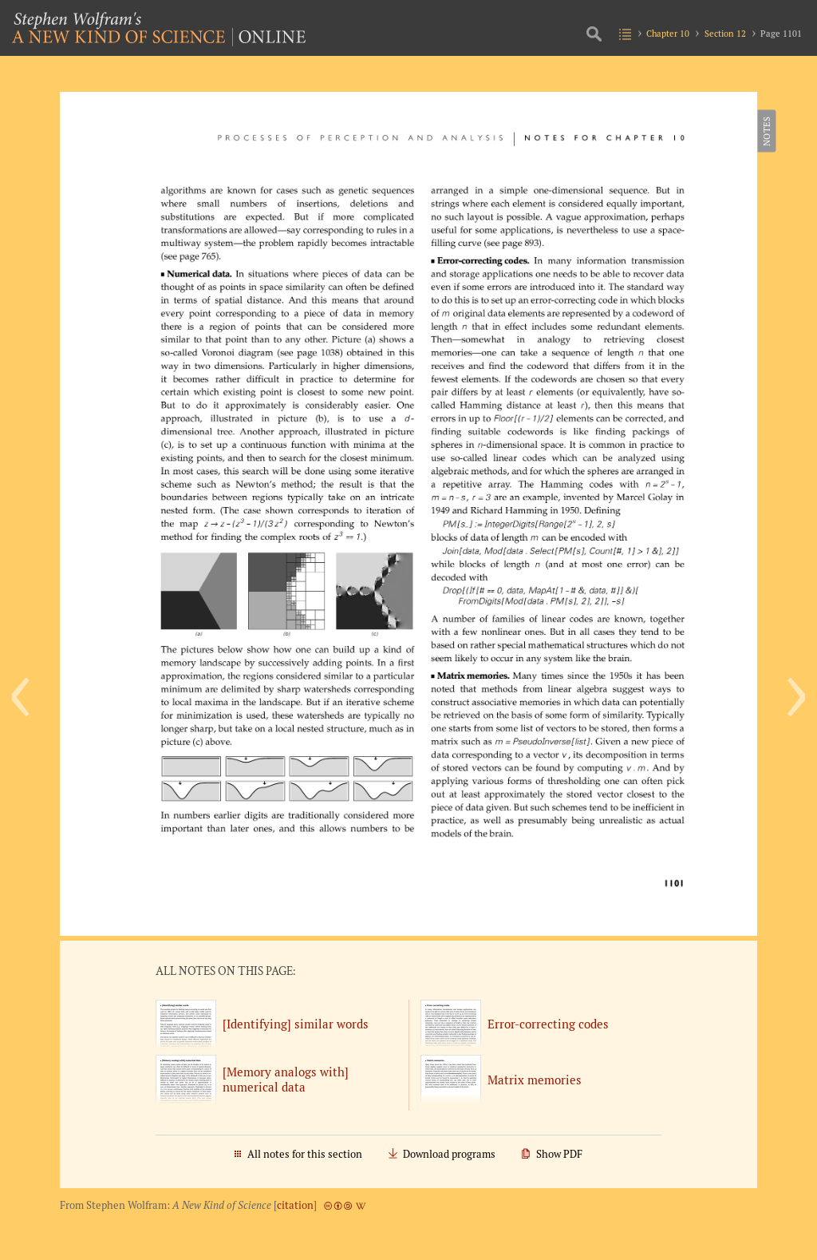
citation (295, 1205)
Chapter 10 (667, 33)
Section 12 (725, 33)
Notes (766, 131)
